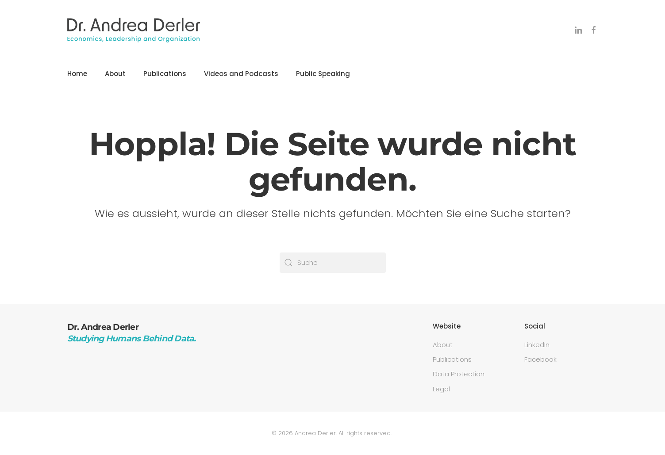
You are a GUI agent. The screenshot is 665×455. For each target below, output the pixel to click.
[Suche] (333, 262)
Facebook (540, 359)
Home (77, 73)
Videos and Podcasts (241, 73)
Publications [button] (164, 73)
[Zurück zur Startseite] (133, 30)
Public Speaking (323, 73)
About (115, 73)
